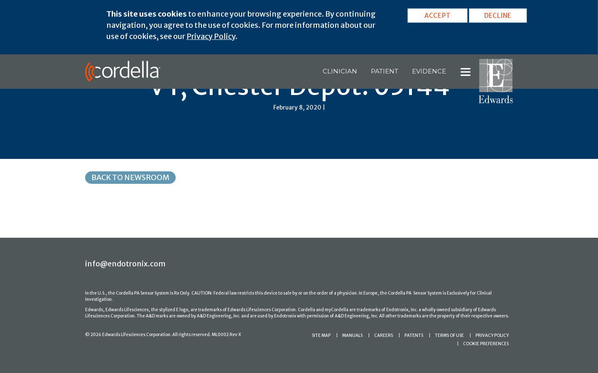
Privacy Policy (210, 36)
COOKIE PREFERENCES (486, 343)
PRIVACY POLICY (492, 335)
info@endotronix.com (125, 263)
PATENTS (413, 335)
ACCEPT (437, 16)
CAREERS (383, 335)
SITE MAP (321, 335)
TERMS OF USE (449, 335)
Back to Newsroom (130, 177)
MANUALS (352, 335)
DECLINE (498, 16)
